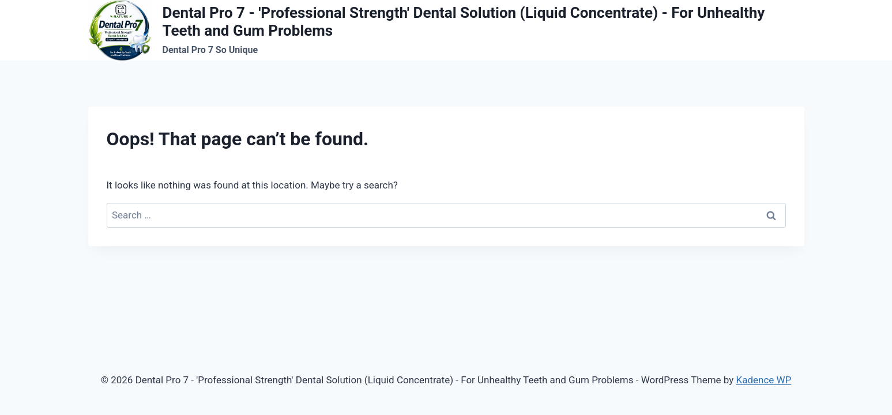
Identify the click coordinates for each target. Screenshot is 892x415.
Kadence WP (764, 380)
